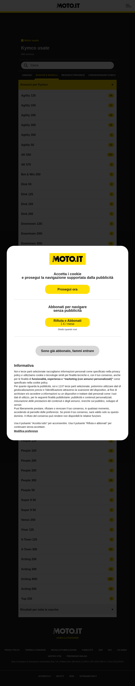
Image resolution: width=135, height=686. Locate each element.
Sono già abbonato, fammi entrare (67, 351)
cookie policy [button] (40, 382)
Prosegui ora (67, 289)
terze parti (70, 386)
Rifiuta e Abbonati (67, 322)
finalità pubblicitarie (59, 397)
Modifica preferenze (26, 431)
